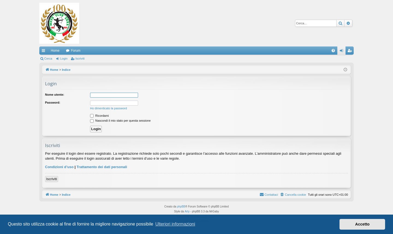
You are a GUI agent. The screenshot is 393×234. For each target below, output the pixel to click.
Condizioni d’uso (59, 167)
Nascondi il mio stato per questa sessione (120, 120)
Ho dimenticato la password (108, 108)
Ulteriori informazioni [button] (175, 224)
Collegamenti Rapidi (44, 52)
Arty (187, 211)
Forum (76, 50)
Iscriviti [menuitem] (351, 52)
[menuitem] (333, 50)
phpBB (181, 206)
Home (55, 50)
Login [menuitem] (343, 52)
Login (63, 58)
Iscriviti (80, 58)
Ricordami (99, 115)
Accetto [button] (362, 224)
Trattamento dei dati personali (102, 167)
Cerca (48, 58)
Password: (52, 102)
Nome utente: (54, 94)
